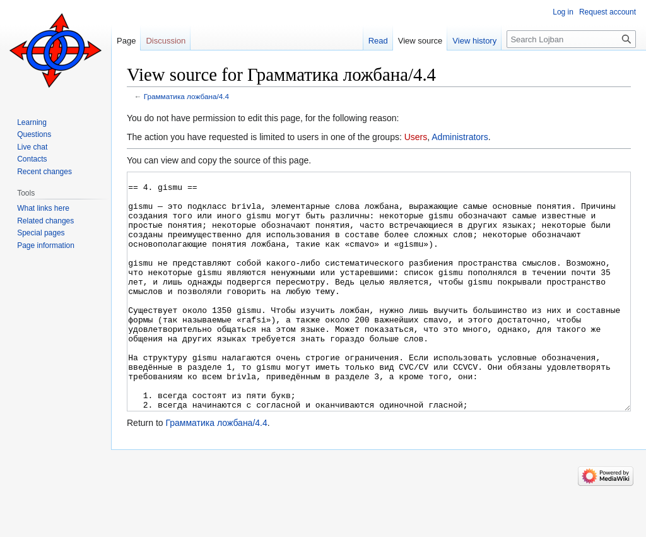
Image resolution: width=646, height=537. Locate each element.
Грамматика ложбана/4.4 (186, 96)
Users (416, 137)
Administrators (460, 137)
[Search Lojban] (571, 39)
